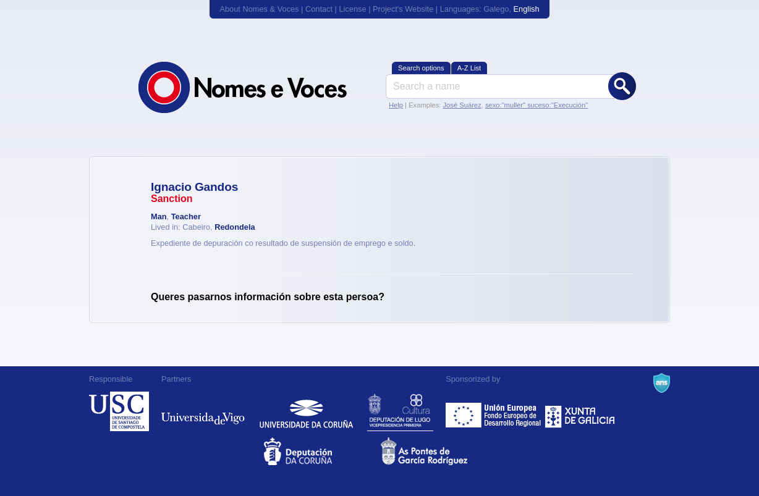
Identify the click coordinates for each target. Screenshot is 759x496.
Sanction (172, 198)
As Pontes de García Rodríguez (438, 451)
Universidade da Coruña (306, 411)
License (352, 9)
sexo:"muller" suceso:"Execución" (536, 105)
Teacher (186, 216)
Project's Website (403, 9)
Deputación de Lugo (400, 411)
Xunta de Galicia (580, 411)
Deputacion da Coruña (321, 451)
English (527, 9)
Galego (496, 9)
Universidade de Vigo (203, 411)
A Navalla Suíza (661, 383)
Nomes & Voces (255, 87)
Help (396, 105)
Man (159, 216)
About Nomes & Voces (259, 9)
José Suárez (462, 105)
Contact (319, 9)
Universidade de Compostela (119, 411)
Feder (494, 411)
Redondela (234, 227)
